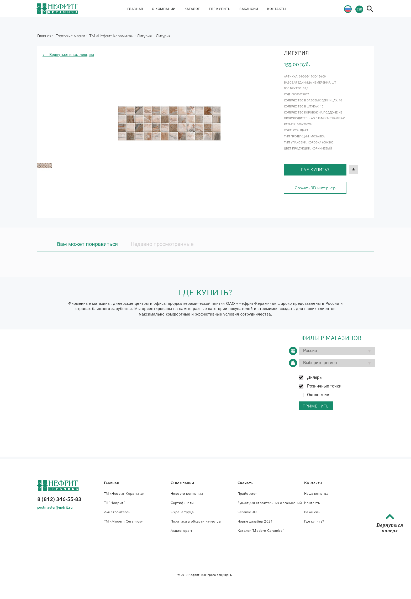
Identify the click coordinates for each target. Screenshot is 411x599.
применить (316, 406)
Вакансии (248, 9)
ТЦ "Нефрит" (114, 502)
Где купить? (315, 169)
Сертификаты (182, 502)
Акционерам (181, 530)
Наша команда (316, 493)
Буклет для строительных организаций (270, 502)
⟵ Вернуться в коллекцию (68, 54)
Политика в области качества (196, 521)
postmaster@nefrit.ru (54, 507)
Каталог (192, 9)
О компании (164, 9)
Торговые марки (70, 35)
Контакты (276, 9)
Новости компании (187, 493)
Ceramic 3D (247, 512)
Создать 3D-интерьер (315, 187)
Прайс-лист (247, 493)
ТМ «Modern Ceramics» (123, 521)
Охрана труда (182, 512)
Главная (135, 9)
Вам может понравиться (87, 244)
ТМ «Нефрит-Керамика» (111, 35)
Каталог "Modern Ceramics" (261, 530)
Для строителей (117, 512)
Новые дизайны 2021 (255, 521)
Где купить (219, 9)
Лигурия (145, 35)
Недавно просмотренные (162, 244)
